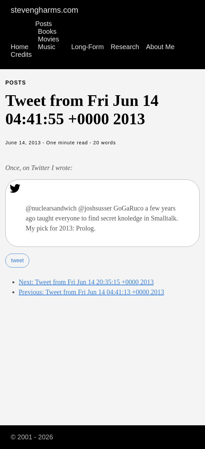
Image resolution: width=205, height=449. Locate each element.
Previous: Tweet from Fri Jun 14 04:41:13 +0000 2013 (91, 292)
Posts (43, 23)
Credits (21, 54)
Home (19, 46)
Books (47, 31)
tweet (17, 260)
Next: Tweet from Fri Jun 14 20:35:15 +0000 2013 (86, 282)
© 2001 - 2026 (32, 437)
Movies (48, 39)
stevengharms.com (44, 9)
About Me (160, 46)
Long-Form (87, 46)
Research (125, 46)
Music (46, 46)
